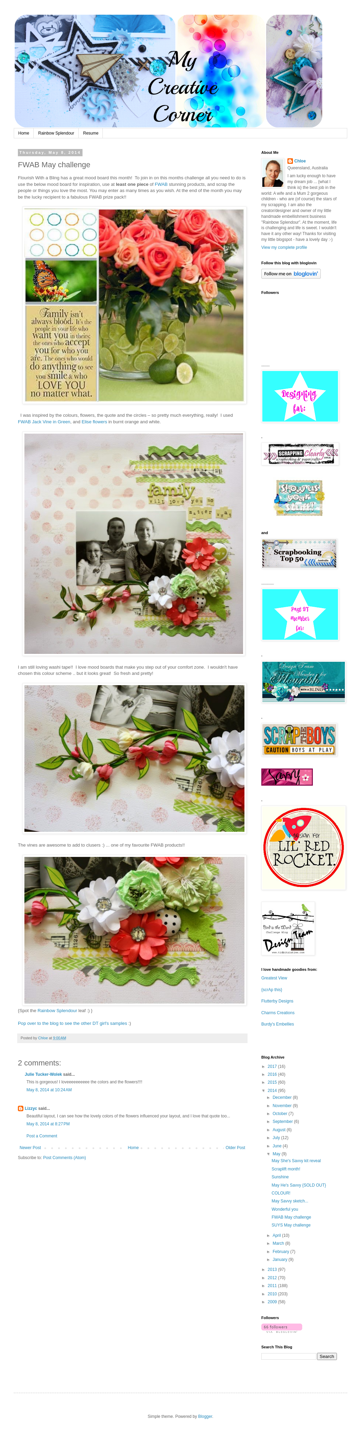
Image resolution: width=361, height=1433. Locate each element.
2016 (273, 1074)
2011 (273, 1285)
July (277, 1137)
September (283, 1121)
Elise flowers (94, 421)
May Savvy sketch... (290, 1201)
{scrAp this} (271, 989)
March (279, 1243)
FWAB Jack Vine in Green (44, 421)
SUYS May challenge (291, 1225)
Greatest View (274, 978)
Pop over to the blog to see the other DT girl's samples (72, 1023)
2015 (273, 1082)
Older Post (235, 1147)
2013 (273, 1269)
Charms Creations (278, 1012)
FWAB (161, 184)
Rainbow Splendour (56, 133)
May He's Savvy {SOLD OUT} (299, 1185)
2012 (273, 1277)
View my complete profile (284, 247)
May (277, 1153)
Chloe (300, 161)
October (280, 1113)
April (277, 1235)
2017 (273, 1066)
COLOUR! (281, 1193)
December (283, 1097)
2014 (273, 1090)
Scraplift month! (286, 1169)
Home (23, 133)
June (278, 1146)
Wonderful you (285, 1209)
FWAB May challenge (291, 1217)
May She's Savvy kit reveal (296, 1160)
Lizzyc (31, 1108)
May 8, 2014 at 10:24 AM (49, 1089)
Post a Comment (41, 1136)
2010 (273, 1294)
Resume (91, 133)
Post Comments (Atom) (64, 1157)
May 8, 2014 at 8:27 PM (48, 1124)
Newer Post (30, 1147)
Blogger (205, 1416)
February (281, 1251)
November (283, 1105)
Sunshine (280, 1177)
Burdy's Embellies (277, 1024)
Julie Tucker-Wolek (43, 1074)
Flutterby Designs (277, 1001)
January (280, 1259)
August (280, 1129)
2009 (273, 1301)
